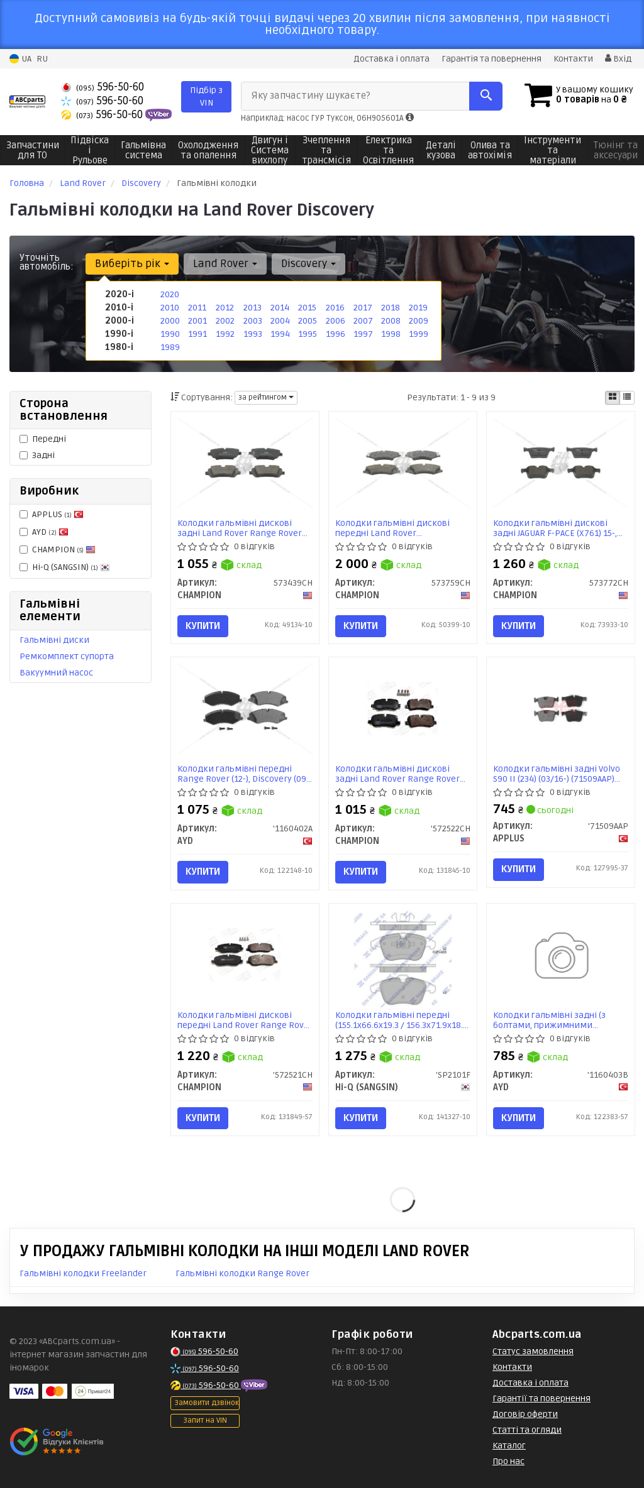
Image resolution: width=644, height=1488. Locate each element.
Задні (37, 455)
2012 (225, 307)
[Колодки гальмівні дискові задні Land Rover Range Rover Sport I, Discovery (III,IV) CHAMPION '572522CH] (402, 708)
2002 (225, 320)
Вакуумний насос (56, 672)
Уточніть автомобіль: (46, 262)
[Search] (485, 96)
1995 (307, 334)
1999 (418, 334)
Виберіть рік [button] (132, 263)
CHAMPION (57, 549)
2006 (335, 320)
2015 (307, 307)
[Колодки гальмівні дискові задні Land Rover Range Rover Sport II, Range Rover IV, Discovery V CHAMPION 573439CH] (245, 462)
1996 (335, 334)
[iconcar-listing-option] (627, 398)
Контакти (573, 58)
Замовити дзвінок (206, 1403)
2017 (362, 307)
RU (42, 58)
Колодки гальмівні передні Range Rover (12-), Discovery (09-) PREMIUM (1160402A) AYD (244, 774)
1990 (170, 334)
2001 (197, 320)
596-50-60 (102, 87)
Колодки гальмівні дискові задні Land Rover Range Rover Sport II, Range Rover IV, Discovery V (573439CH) (239, 528)
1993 (252, 334)
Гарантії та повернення (541, 1398)
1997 (363, 334)
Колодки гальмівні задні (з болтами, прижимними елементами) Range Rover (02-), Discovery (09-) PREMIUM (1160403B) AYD (559, 1020)
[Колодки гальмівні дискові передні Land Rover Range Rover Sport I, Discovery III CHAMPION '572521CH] (245, 954)
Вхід (618, 58)
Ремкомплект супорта (66, 656)
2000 (170, 320)
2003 (252, 320)
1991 (197, 334)
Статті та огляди (527, 1430)
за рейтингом (266, 397)
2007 (363, 320)
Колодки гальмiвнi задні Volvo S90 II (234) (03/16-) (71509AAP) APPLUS (556, 774)
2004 (280, 320)
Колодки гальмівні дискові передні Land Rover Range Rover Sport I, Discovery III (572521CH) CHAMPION (245, 1020)
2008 (391, 320)
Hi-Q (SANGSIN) (64, 567)
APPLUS (51, 514)
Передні (42, 439)
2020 (169, 294)
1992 (225, 334)
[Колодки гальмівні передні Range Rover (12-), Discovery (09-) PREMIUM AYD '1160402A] (245, 708)
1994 (280, 334)
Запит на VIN (205, 1420)
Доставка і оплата (391, 58)
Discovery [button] (308, 263)
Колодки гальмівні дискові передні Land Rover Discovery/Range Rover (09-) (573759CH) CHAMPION (393, 528)
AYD (44, 532)
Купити (203, 626)
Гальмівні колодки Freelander (83, 1273)
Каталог (509, 1445)
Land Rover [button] (225, 263)
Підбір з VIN (206, 96)
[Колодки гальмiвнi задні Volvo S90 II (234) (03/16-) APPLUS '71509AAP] (560, 708)
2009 (418, 320)
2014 (279, 307)
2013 (252, 307)
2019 (418, 307)
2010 (169, 307)
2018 (390, 307)
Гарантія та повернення (491, 58)
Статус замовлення (533, 1351)
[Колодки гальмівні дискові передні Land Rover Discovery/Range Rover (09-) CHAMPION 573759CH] (402, 462)
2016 (335, 307)
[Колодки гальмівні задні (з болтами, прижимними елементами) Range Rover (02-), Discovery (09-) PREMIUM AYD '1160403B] (560, 958)
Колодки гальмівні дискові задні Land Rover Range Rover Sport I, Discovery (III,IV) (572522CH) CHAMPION (397, 774)
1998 (391, 334)
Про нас (508, 1461)
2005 (307, 320)
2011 (197, 307)
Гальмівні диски (54, 640)
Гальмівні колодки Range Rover (242, 1273)
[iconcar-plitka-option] (612, 398)
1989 (170, 347)
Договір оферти (525, 1414)
